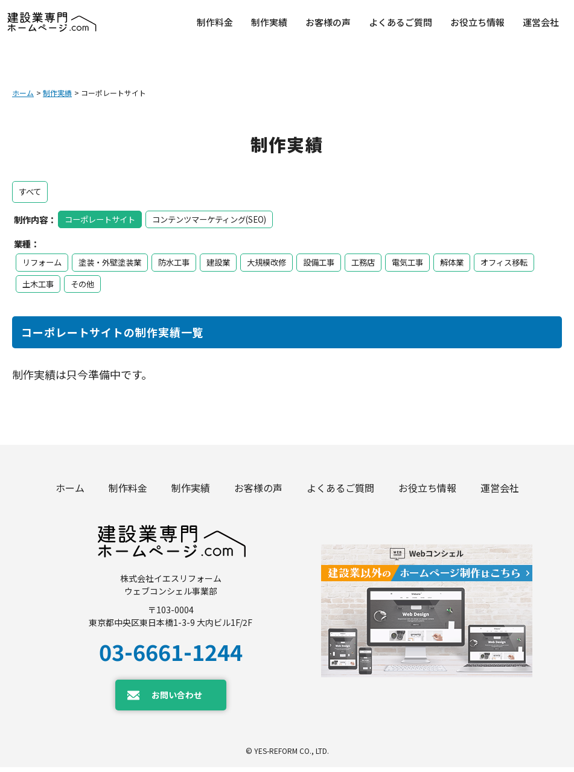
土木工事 (107, 282)
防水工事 (183, 260)
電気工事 (428, 260)
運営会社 (499, 490)
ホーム (23, 93)
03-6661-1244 (171, 656)
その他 (153, 282)
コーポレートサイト (103, 216)
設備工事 (335, 260)
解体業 (474, 260)
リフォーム (43, 260)
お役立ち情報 (427, 490)
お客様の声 (258, 490)
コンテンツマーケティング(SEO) (220, 216)
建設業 (229, 260)
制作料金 (128, 490)
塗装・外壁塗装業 (115, 260)
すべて (31, 189)
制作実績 (57, 93)
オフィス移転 (47, 282)
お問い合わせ (176, 700)
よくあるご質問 (340, 490)
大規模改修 (280, 260)
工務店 (381, 260)
